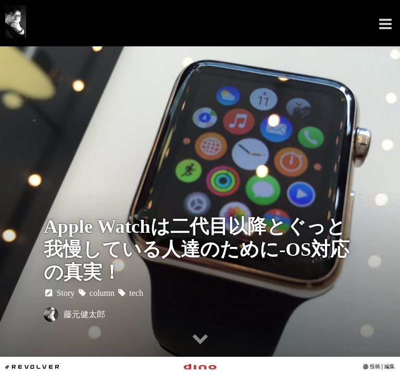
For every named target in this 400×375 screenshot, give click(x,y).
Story (59, 293)
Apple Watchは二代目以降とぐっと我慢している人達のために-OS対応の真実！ (196, 249)
